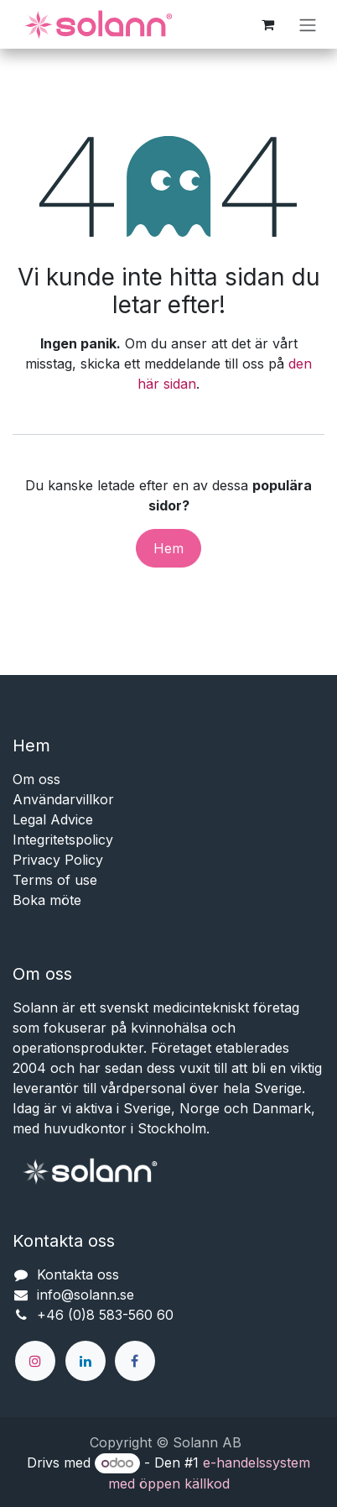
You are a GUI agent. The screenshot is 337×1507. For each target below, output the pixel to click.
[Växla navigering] (307, 24)
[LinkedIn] (85, 1361)
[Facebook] (135, 1361)
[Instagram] (35, 1361)
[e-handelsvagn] (267, 24)
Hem (168, 548)
